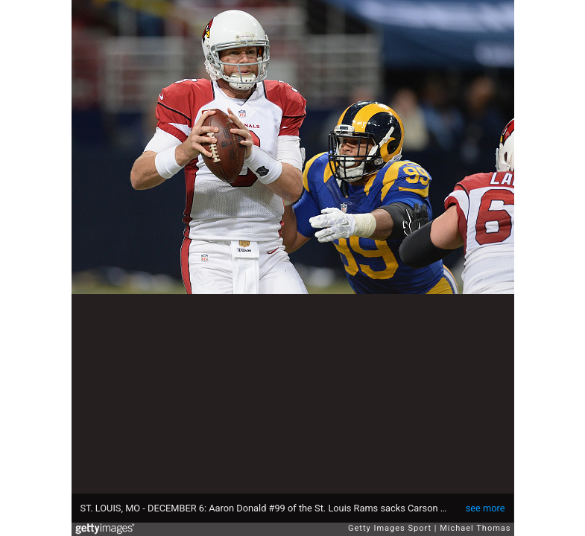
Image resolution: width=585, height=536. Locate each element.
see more (485, 508)
